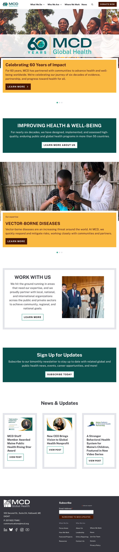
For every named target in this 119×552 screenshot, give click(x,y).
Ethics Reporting (82, 537)
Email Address (65, 508)
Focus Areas (63, 528)
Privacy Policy (95, 545)
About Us (79, 528)
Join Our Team (95, 537)
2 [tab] (59, 102)
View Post (15, 457)
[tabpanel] (59, 53)
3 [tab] (62, 102)
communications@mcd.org (16, 523)
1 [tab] (57, 102)
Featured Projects (65, 537)
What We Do (36, 4)
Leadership (80, 532)
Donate (93, 541)
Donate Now (107, 4)
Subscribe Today (59, 374)
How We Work (64, 532)
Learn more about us (59, 145)
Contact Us (80, 541)
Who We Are (53, 4)
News (84, 4)
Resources (63, 541)
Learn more (16, 86)
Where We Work (72, 4)
